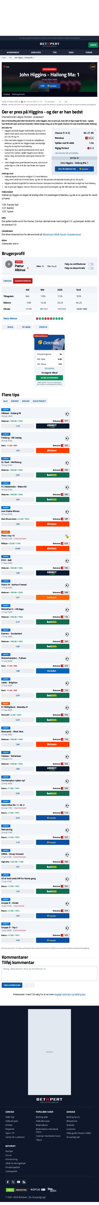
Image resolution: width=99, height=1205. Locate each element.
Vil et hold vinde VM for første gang (18, 878)
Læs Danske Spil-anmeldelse (66, 153)
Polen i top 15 (8, 535)
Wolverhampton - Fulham (13, 658)
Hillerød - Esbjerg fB (11, 413)
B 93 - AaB (6, 560)
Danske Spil (58, 382)
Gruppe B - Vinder (10, 903)
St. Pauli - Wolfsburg (11, 462)
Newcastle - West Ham (12, 731)
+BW (93, 66)
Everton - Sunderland (11, 633)
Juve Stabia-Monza (10, 511)
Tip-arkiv (24, 326)
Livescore (71, 1129)
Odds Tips (9, 1117)
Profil (8, 326)
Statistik (7, 280)
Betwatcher (72, 1121)
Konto (93, 44)
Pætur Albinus (14, 101)
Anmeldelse (49, 368)
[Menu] (3, 45)
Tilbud (38, 1140)
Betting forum (73, 1117)
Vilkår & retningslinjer (15, 1163)
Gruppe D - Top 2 (9, 927)
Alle (5, 401)
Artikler (8, 1125)
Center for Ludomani (15, 1137)
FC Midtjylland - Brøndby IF (14, 707)
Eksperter (9, 1129)
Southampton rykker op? (13, 780)
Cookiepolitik (11, 1171)
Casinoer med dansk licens (48, 1136)
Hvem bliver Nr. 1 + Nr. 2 (12, 805)
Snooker (6, 94)
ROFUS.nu (44, 38)
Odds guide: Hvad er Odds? (79, 1133)
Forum (89, 52)
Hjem (4, 57)
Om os (8, 1155)
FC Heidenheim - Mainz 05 (13, 486)
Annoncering (11, 1159)
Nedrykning (6, 829)
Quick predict (39, 401)
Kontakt (9, 1151)
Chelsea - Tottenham (11, 756)
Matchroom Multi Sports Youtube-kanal (62, 234)
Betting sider (42, 1117)
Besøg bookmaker (49, 377)
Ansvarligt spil (73, 1137)
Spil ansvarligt (26, 38)
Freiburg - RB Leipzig (11, 437)
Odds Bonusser (43, 1121)
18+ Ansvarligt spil (36, 1197)
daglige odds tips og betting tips (69, 994)
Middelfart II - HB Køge (12, 609)
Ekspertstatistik (23, 280)
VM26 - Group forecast (12, 854)
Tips (55, 52)
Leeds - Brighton (9, 682)
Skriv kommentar (12, 985)
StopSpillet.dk (76, 38)
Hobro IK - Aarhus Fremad (13, 584)
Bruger (25, 401)
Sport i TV (9, 1133)
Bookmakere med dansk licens (47, 1130)
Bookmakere (13, 52)
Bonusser (36, 52)
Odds (71, 52)
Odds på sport (11, 1121)
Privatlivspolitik (12, 1167)
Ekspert (15, 401)
